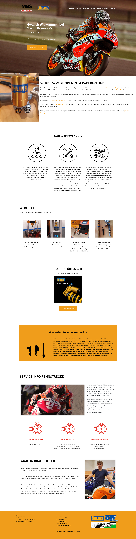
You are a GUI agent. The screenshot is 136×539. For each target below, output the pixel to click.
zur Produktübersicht (68, 308)
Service (92, 8)
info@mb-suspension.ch (64, 525)
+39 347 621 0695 (62, 523)
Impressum (59, 531)
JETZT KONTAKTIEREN (37, 47)
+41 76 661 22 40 (61, 521)
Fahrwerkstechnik (75, 8)
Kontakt (112, 8)
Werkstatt (85, 8)
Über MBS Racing (102, 8)
